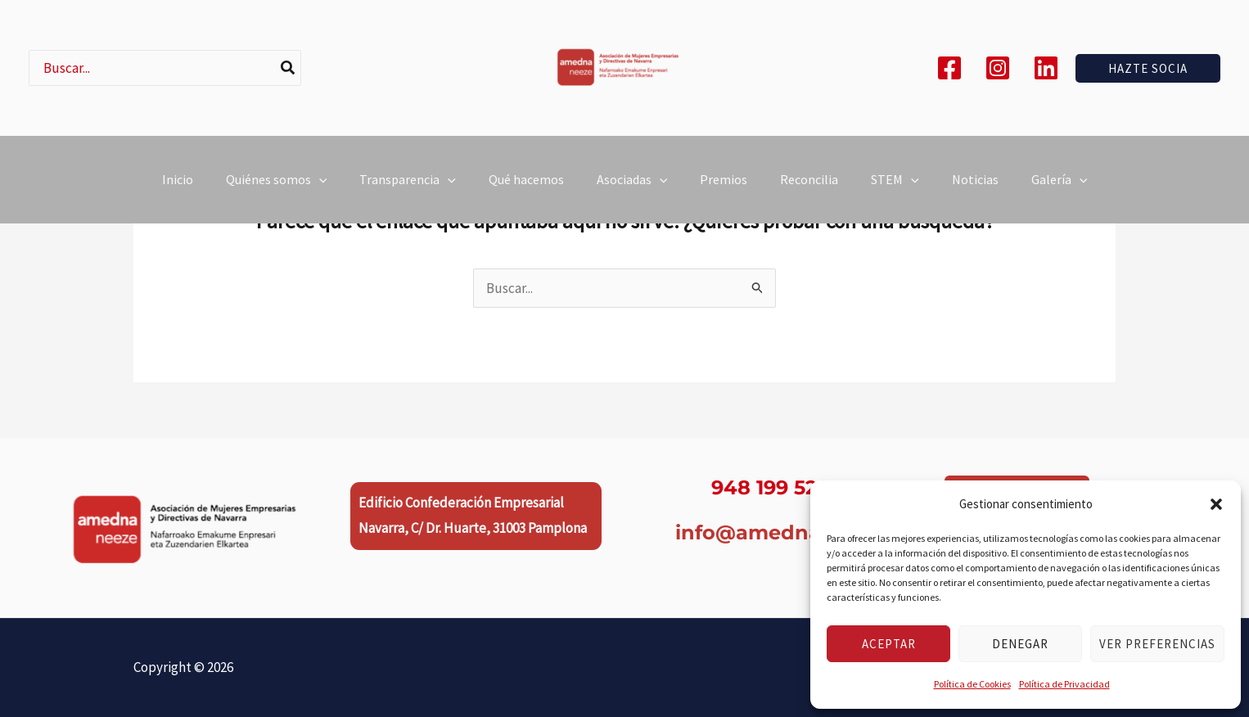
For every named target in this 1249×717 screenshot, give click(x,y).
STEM (895, 189)
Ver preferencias (1157, 644)
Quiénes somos (276, 189)
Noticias (975, 189)
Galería (1059, 189)
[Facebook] (949, 68)
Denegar (1020, 644)
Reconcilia (809, 189)
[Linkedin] (1046, 68)
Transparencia (407, 189)
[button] (1216, 504)
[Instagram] (998, 68)
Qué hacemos (526, 189)
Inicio (177, 189)
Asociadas (632, 189)
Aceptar (889, 644)
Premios (723, 189)
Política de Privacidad (1064, 684)
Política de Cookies (972, 684)
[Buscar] (288, 68)
